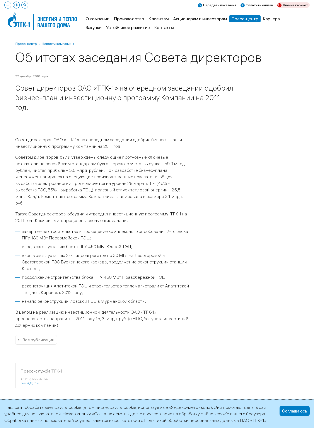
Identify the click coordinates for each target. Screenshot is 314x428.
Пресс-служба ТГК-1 (41, 371)
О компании (97, 18)
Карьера (271, 18)
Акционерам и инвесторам (200, 18)
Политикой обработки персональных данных (190, 420)
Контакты (164, 27)
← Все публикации (36, 339)
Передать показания (219, 5)
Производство (129, 18)
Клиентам (158, 18)
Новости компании (56, 43)
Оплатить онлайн (259, 5)
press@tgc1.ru (30, 383)
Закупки (94, 27)
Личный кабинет (295, 5)
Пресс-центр (244, 18)
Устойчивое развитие (128, 27)
